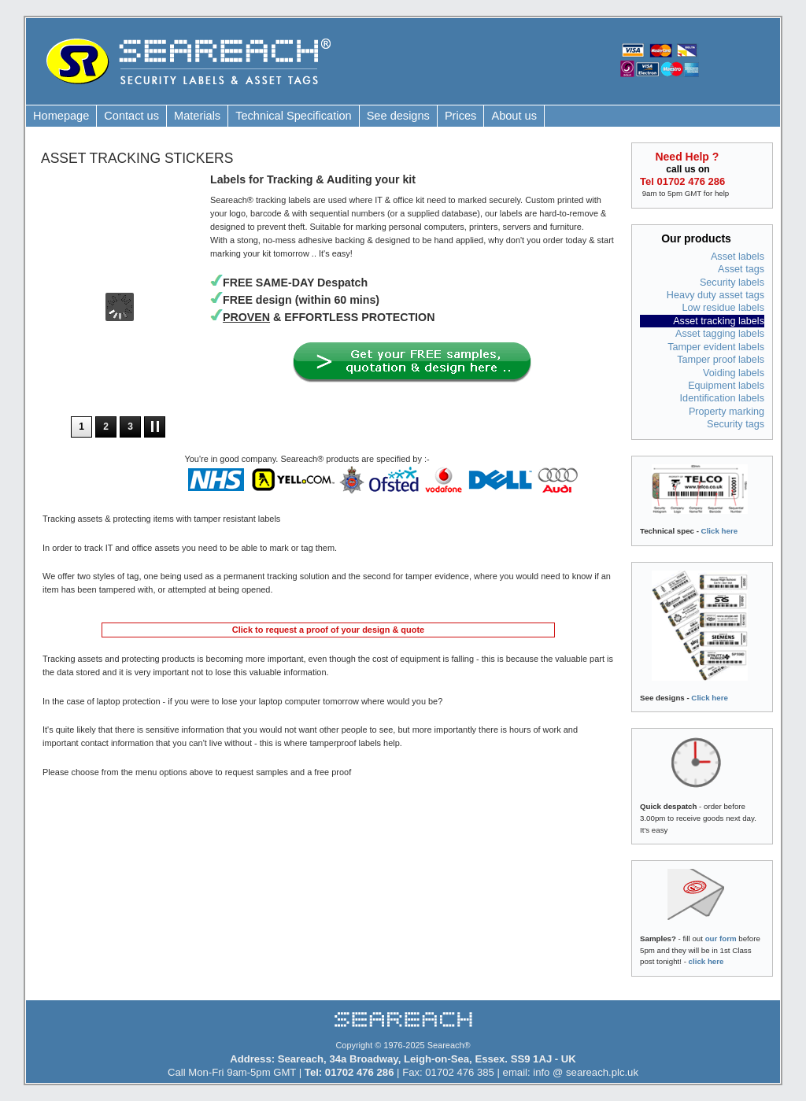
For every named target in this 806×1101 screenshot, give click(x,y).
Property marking (726, 411)
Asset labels (737, 256)
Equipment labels (726, 385)
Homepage (61, 115)
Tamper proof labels (720, 359)
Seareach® (449, 1045)
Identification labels (722, 398)
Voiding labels (733, 373)
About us (514, 115)
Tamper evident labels (715, 347)
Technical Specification (293, 115)
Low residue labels (723, 307)
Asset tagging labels (719, 333)
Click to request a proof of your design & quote (328, 629)
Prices (461, 115)
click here (706, 961)
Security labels (732, 282)
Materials (197, 115)
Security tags (735, 424)
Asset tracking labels (718, 321)
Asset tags (741, 269)
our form (721, 938)
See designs (398, 115)
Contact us (131, 115)
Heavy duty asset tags (715, 295)
